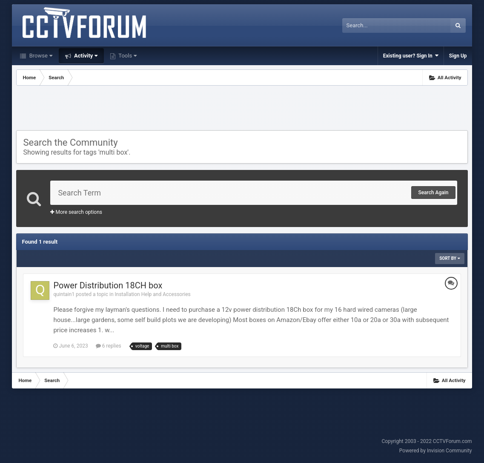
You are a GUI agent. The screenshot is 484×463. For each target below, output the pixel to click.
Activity (85, 55)
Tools (127, 55)
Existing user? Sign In (410, 55)
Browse (40, 55)
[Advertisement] (242, 109)
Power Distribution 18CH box (107, 285)
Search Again (433, 193)
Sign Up (458, 56)
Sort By (449, 258)
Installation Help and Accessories (153, 294)
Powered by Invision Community (435, 451)
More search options (76, 212)
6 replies (108, 346)
